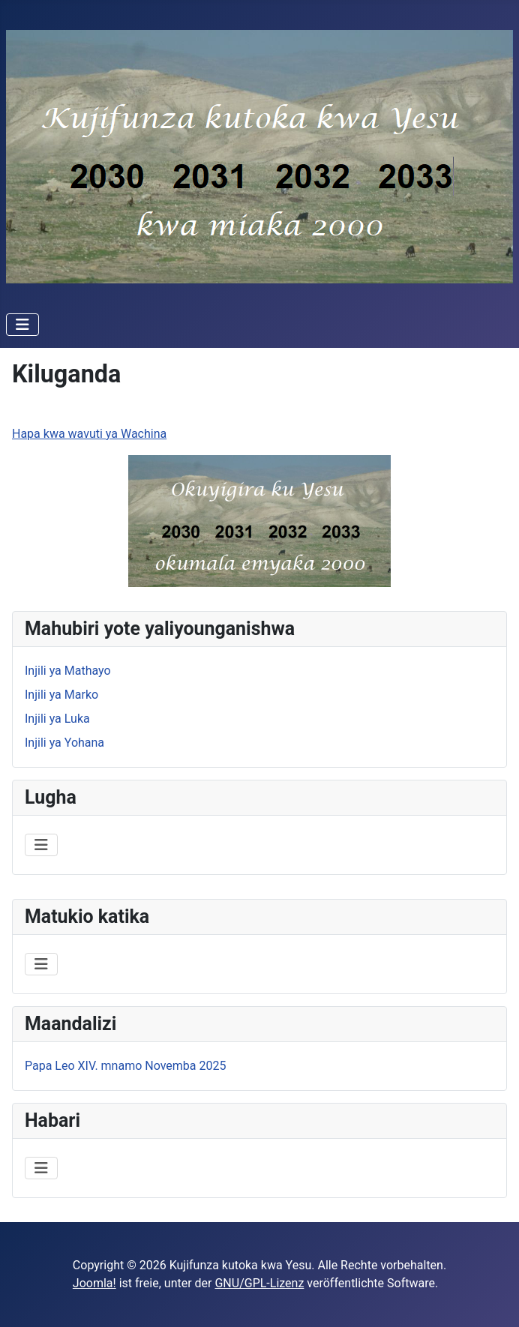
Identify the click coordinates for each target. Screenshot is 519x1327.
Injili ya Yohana (64, 742)
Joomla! (94, 1283)
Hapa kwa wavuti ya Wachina (89, 434)
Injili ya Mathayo (68, 671)
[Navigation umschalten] (22, 324)
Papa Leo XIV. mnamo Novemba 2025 (125, 1066)
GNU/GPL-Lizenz (259, 1283)
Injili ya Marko (61, 694)
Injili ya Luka (57, 718)
